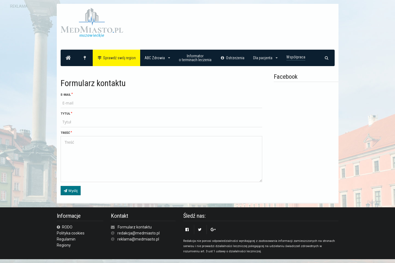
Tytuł (65, 113)
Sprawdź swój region (116, 58)
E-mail (66, 95)
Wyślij (70, 191)
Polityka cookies (70, 233)
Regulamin (66, 239)
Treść (65, 133)
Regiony (64, 245)
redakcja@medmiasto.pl (138, 233)
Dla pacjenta (265, 58)
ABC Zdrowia (157, 58)
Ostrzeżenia (232, 58)
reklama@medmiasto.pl (138, 239)
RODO (65, 227)
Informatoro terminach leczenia (195, 58)
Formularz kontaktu (135, 227)
